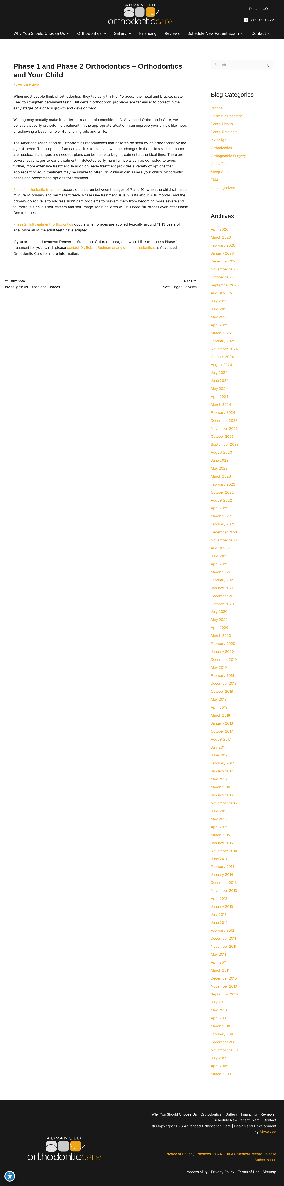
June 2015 (219, 818)
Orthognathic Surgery (229, 163)
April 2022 (220, 515)
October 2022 (222, 499)
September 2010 (224, 1002)
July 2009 (219, 1066)
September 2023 (225, 451)
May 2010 (219, 1018)
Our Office (219, 171)
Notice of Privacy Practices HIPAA (192, 1154)
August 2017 (221, 747)
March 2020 (221, 643)
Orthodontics (93, 33)
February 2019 (223, 683)
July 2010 (219, 1010)
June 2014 (219, 866)
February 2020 (223, 651)
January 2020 (222, 659)
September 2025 (225, 292)
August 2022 (221, 507)
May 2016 (219, 786)
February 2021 (223, 587)
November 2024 (224, 356)
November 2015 (224, 810)
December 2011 (224, 946)
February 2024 (223, 420)
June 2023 (220, 467)
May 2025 (219, 324)
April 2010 (219, 1026)
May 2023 (219, 475)
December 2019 (224, 667)
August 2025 (221, 300)
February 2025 (223, 348)
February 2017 (223, 770)
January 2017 (222, 778)
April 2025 (220, 332)
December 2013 (224, 890)
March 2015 (221, 842)
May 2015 (219, 826)
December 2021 (224, 539)
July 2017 (219, 754)
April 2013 (219, 906)
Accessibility (196, 1172)
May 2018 (219, 707)
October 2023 (222, 443)
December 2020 (224, 603)
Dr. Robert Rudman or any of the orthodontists (119, 254)
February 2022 (223, 531)
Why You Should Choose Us (41, 33)
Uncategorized (223, 194)
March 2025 (221, 340)
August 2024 (221, 372)
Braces (216, 115)
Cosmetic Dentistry (227, 123)
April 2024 (220, 404)
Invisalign (218, 147)
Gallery (124, 33)
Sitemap (269, 1172)
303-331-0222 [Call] (261, 20)
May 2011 (219, 962)
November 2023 (224, 436)
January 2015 (222, 850)
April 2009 (220, 1073)
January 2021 (222, 595)
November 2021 (224, 547)
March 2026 (221, 244)
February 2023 (223, 491)
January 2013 (222, 914)
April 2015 (219, 834)
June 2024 (220, 388)
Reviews (176, 33)
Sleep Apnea (221, 179)
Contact (21, 40)
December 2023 (224, 428)
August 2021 (221, 555)
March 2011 (220, 978)
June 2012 (219, 930)
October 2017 (222, 739)
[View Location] (256, 9)
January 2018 (222, 731)
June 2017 (219, 762)
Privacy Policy (222, 1172)
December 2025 (224, 268)
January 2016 (222, 802)
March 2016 (221, 794)
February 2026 (223, 252)
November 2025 (224, 276)
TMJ (214, 187)
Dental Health (222, 131)
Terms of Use (248, 1172)
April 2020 (220, 635)
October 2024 (222, 364)
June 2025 (220, 316)
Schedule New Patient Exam (221, 33)
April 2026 (220, 236)
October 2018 (222, 699)
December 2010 (224, 986)
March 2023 (221, 483)
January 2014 (222, 882)
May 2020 (219, 627)
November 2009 (224, 1058)
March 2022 (221, 523)
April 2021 (219, 571)
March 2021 (221, 579)
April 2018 (219, 715)
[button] (67, 33)
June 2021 (219, 563)
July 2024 (219, 380)
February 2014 (223, 874)
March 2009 (221, 1081)
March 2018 (221, 723)
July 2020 (219, 619)
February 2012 (223, 938)
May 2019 (219, 675)
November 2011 (224, 954)
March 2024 (221, 412)
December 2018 (224, 691)
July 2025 (219, 308)
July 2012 (219, 922)
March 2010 (221, 1034)
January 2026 (222, 260)
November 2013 (224, 898)
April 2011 (219, 970)
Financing (150, 33)
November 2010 (224, 994)
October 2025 (222, 284)
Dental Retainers (224, 139)
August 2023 (221, 459)
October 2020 (222, 611)
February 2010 (223, 1042)
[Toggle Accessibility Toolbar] (9, 1176)
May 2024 (219, 396)
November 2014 (224, 858)
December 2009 (224, 1050)
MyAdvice (268, 1132)
